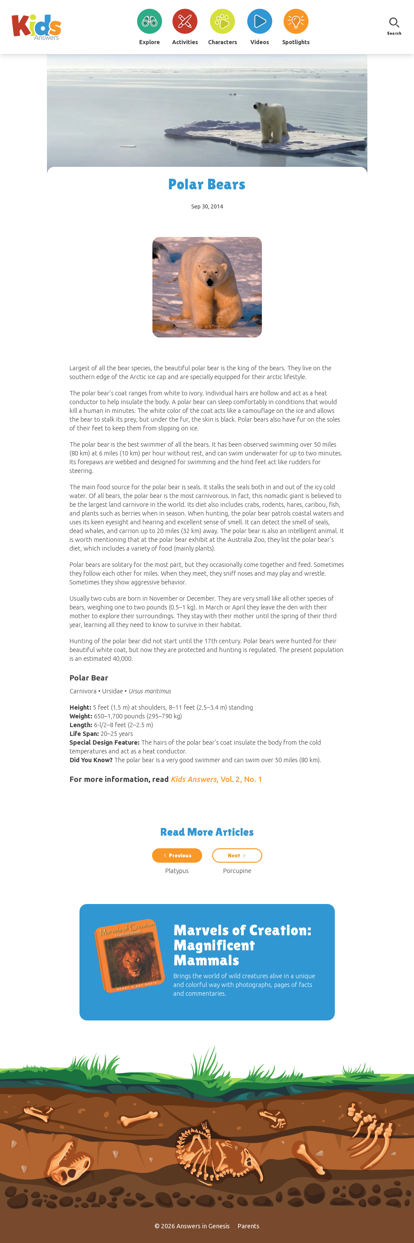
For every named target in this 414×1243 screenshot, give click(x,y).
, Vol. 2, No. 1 (216, 779)
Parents (248, 1226)
